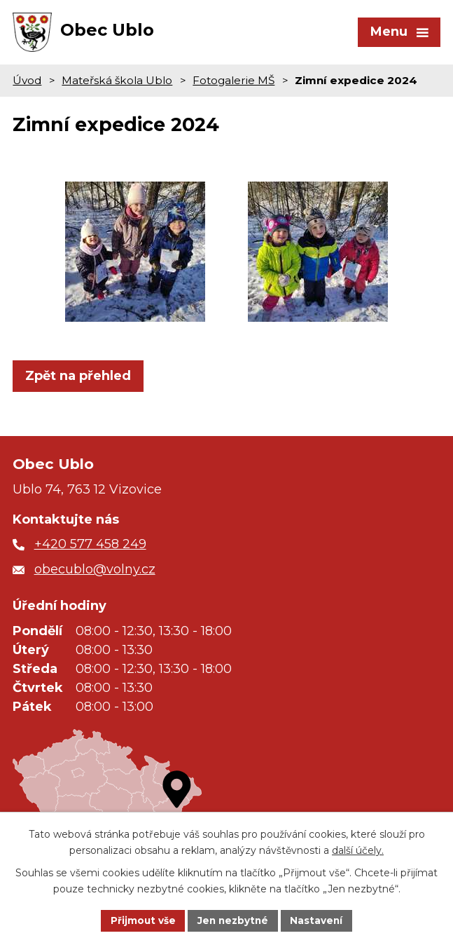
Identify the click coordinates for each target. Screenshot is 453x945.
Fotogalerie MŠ (233, 85)
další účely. (358, 849)
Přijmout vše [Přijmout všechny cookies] (141, 919)
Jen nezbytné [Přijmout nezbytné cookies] (233, 919)
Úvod (27, 85)
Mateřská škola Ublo (117, 85)
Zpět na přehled (78, 380)
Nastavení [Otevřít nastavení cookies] (318, 919)
